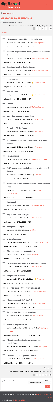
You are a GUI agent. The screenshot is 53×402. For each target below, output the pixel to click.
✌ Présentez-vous (38, 82)
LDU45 (11, 291)
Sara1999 (12, 119)
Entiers (10, 104)
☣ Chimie (33, 230)
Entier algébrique (14, 239)
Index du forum (8, 13)
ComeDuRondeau (15, 242)
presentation (12, 79)
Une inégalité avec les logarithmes (20, 116)
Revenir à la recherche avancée (11, 23)
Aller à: (47, 380)
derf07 (11, 159)
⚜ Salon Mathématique (40, 58)
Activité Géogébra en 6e (17, 324)
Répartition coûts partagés (18, 214)
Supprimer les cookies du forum (25, 394)
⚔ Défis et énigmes (37, 107)
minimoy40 (13, 279)
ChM (11, 254)
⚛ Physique (37, 147)
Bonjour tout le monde (16, 276)
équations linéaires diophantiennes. (21, 67)
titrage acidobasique (15, 227)
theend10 (12, 147)
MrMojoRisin (13, 303)
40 (50, 28)
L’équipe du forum (8, 394)
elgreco (11, 218)
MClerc (11, 267)
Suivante (48, 368)
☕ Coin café (37, 175)
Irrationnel (11, 202)
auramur (12, 175)
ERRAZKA (12, 359)
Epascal (11, 58)
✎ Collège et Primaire (39, 159)
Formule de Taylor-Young (17, 128)
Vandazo (12, 316)
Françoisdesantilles (15, 328)
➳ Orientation (40, 303)
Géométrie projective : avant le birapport (23, 288)
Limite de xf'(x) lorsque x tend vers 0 (21, 355)
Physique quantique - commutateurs (21, 251)
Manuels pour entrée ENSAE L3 (19, 300)
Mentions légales (6, 400)
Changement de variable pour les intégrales (24, 39)
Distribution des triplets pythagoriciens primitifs (26, 263)
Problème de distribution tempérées (21, 312)
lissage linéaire (13, 156)
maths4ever (13, 43)
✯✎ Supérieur (39, 43)
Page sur (46, 26)
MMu (11, 107)
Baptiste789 (13, 190)
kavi (10, 230)
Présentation (12, 91)
